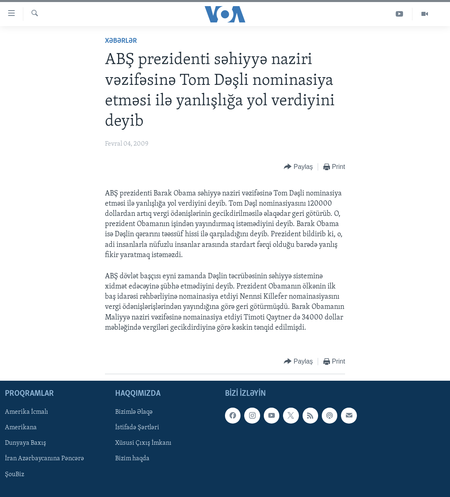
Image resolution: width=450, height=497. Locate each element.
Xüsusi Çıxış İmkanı (143, 443)
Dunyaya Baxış (25, 443)
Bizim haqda (132, 459)
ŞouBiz (14, 474)
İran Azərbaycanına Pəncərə (44, 459)
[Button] (298, 167)
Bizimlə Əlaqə (134, 412)
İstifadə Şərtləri (137, 428)
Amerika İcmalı (26, 412)
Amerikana (21, 428)
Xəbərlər (121, 41)
